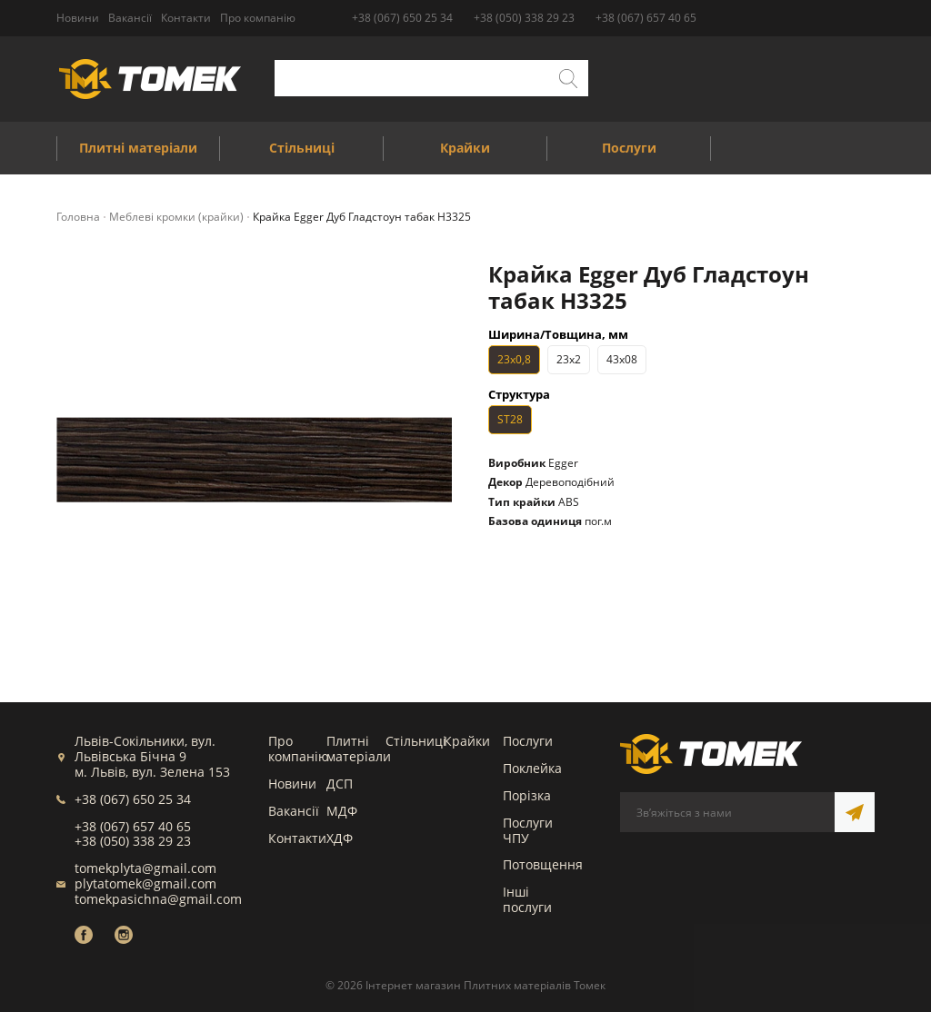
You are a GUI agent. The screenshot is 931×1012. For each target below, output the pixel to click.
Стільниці (415, 740)
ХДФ (339, 838)
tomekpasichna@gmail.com (158, 899)
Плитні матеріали (358, 748)
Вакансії (293, 810)
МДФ (341, 810)
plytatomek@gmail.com (145, 883)
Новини (292, 783)
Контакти (297, 838)
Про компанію (298, 748)
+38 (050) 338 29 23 (524, 17)
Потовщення (543, 864)
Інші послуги (527, 899)
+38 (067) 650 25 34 (402, 17)
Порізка (527, 795)
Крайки (467, 740)
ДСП (339, 783)
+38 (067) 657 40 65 (646, 17)
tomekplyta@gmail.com (145, 868)
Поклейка (532, 768)
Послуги (528, 740)
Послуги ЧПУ (528, 830)
